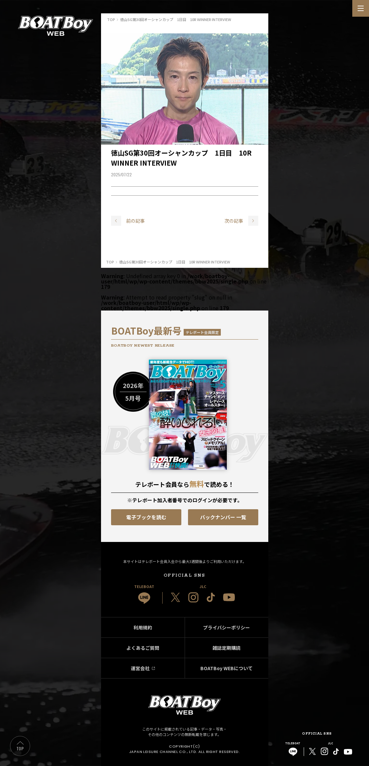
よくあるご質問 (142, 647)
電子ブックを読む (146, 517)
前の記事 (135, 220)
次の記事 (233, 220)
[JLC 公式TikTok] (211, 597)
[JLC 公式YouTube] (229, 597)
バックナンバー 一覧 (223, 517)
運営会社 (140, 668)
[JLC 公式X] (175, 597)
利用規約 (142, 627)
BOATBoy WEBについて (226, 668)
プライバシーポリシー (226, 627)
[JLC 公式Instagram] (193, 597)
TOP (20, 748)
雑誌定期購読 (226, 647)
